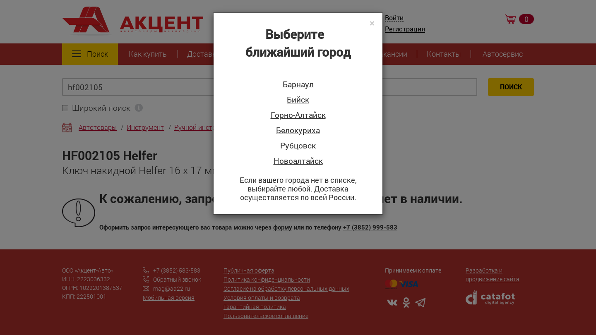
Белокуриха (298, 130)
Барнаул (298, 84)
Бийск (298, 100)
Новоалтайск (298, 161)
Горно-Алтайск (298, 115)
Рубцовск (298, 146)
